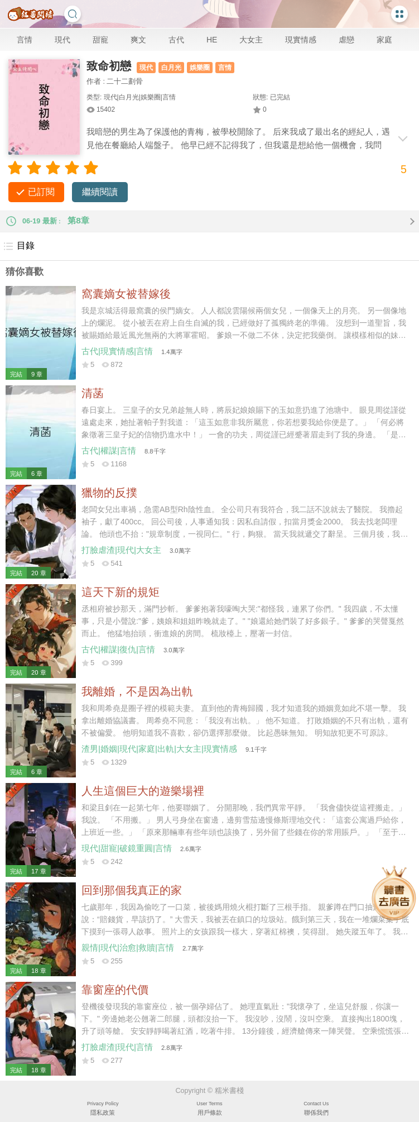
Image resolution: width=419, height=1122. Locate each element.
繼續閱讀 (100, 192)
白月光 (171, 67)
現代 (62, 39)
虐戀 (346, 39)
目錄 (19, 246)
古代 (176, 39)
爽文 (138, 39)
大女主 (251, 39)
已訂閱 (41, 192)
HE (211, 39)
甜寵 (100, 39)
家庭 (384, 39)
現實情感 (300, 39)
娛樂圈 (200, 67)
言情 (24, 39)
